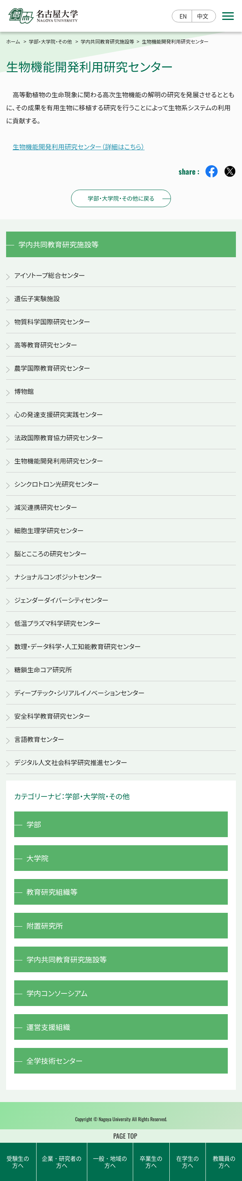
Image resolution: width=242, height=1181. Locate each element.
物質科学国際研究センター (52, 321)
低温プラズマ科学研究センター (57, 623)
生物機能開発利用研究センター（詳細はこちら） (79, 146)
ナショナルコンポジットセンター (58, 577)
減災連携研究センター (45, 507)
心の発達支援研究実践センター (58, 414)
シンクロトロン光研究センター (56, 484)
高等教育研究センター (45, 345)
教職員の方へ (224, 1161)
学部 (33, 824)
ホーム (13, 41)
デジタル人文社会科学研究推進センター (70, 762)
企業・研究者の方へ (62, 1161)
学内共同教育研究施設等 (107, 41)
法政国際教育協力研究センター (58, 437)
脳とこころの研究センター (50, 553)
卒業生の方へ (151, 1161)
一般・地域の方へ (110, 1161)
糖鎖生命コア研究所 (43, 669)
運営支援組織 (48, 1026)
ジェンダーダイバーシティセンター (61, 600)
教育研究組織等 (52, 891)
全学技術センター (54, 1060)
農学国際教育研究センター (52, 368)
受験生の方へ (17, 1161)
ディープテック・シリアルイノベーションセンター (79, 693)
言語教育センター (39, 739)
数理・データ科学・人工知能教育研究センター (77, 646)
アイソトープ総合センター (49, 275)
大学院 (37, 858)
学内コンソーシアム (56, 993)
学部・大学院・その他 (50, 41)
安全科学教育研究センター (52, 716)
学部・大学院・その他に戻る (121, 198)
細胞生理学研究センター (49, 530)
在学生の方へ (187, 1161)
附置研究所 (44, 925)
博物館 (24, 391)
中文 (202, 16)
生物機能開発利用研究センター (58, 461)
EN (183, 16)
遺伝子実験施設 (37, 298)
